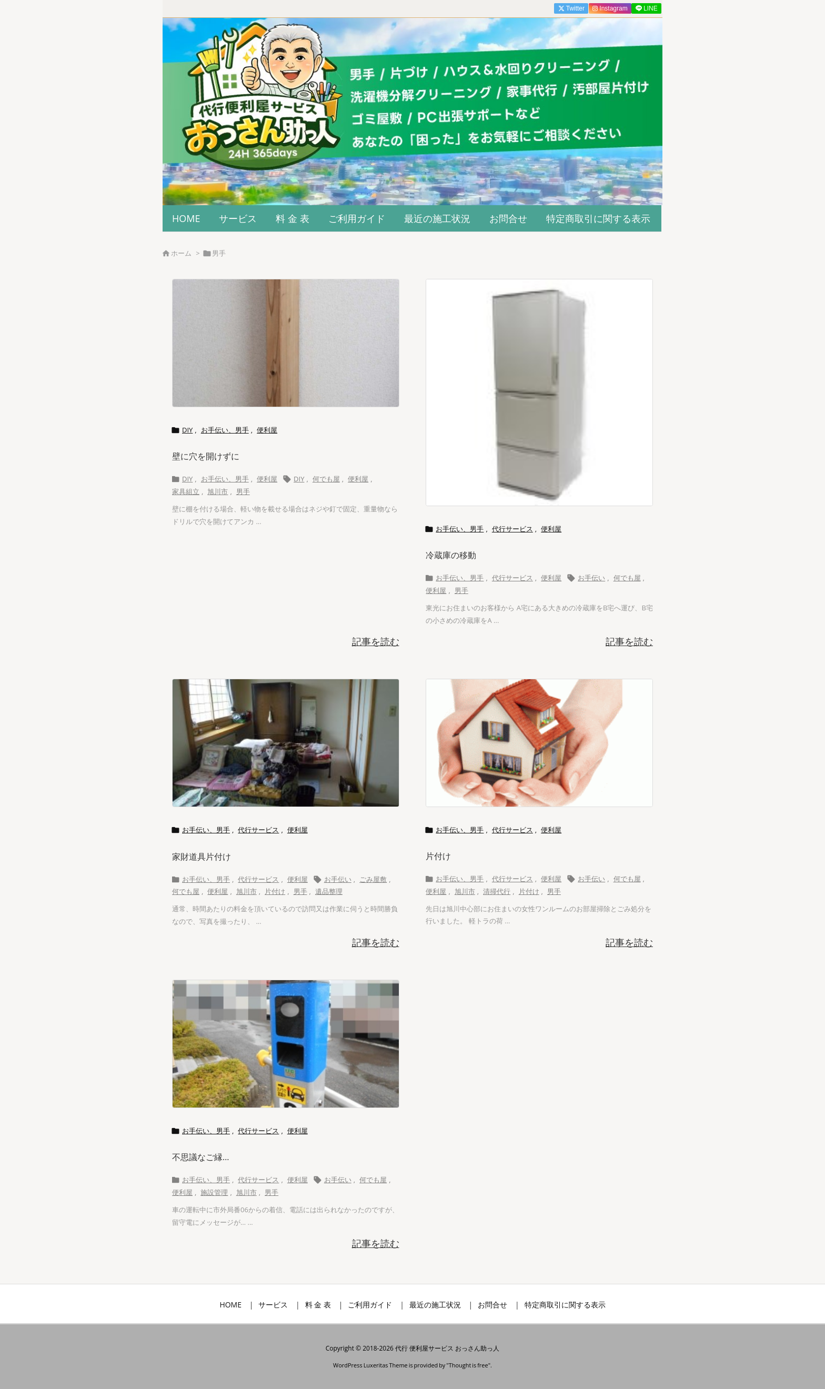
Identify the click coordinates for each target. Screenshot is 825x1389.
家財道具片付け (201, 856)
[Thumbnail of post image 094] (539, 392)
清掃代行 (496, 891)
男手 (243, 491)
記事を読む (375, 641)
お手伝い (591, 577)
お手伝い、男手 (225, 430)
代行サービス (512, 529)
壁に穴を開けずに (205, 456)
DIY (187, 430)
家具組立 (185, 491)
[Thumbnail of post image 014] (539, 743)
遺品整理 (329, 891)
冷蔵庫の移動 (451, 555)
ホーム (181, 253)
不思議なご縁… (200, 1157)
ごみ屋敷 (373, 879)
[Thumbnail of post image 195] (285, 343)
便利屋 (267, 430)
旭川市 (217, 491)
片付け (275, 891)
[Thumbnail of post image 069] (285, 743)
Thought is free (468, 1365)
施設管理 (214, 1192)
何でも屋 (326, 479)
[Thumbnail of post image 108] (285, 1044)
